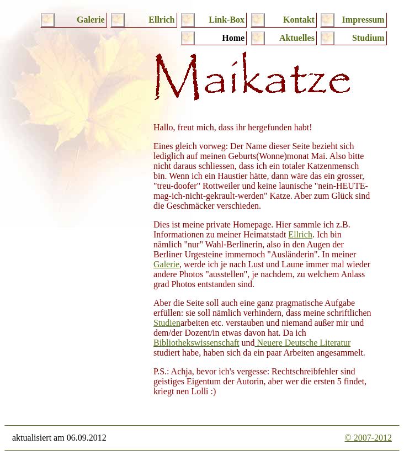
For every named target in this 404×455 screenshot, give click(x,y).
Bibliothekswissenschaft (196, 342)
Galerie (91, 19)
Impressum (363, 19)
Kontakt (299, 19)
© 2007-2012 (368, 437)
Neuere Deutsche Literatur (303, 342)
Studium (368, 38)
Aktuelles (297, 38)
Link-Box (226, 19)
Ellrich (161, 19)
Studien (166, 322)
